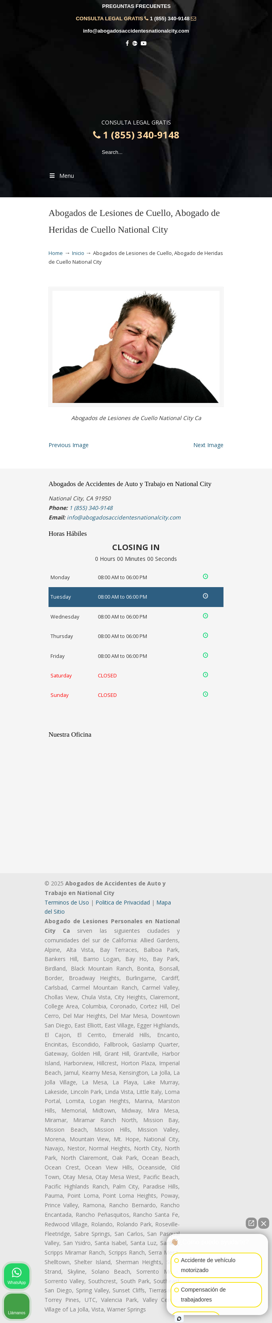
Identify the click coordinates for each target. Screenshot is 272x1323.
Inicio (78, 253)
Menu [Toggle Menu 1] (61, 175)
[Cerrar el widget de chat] (263, 1223)
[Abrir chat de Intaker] (179, 1318)
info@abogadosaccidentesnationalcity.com (136, 31)
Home (56, 253)
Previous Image (69, 445)
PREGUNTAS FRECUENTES (136, 6)
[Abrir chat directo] (251, 1223)
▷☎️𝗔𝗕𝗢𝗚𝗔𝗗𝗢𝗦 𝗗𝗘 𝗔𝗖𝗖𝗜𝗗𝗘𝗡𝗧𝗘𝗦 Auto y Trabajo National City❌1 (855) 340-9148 (136, 85)
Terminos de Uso (67, 902)
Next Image (208, 445)
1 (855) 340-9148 (170, 18)
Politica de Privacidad (122, 902)
